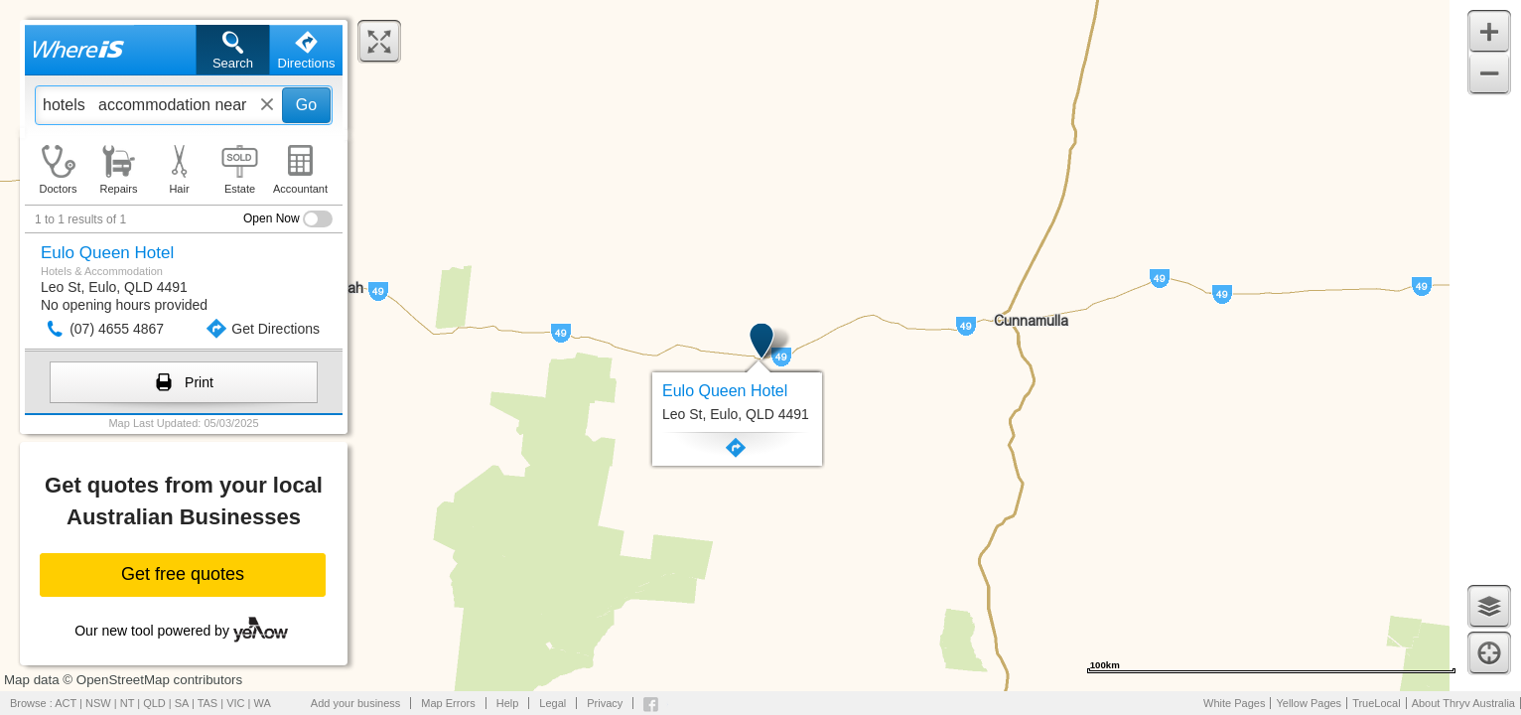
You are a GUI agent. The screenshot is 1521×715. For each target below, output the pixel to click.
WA (262, 703)
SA (182, 703)
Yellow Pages (1308, 703)
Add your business (356, 703)
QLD (154, 703)
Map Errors (448, 703)
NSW (98, 703)
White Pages (1234, 703)
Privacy (604, 703)
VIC (235, 703)
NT (127, 703)
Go (306, 104)
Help (507, 703)
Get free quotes (182, 574)
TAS (208, 703)
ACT (65, 703)
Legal (552, 703)
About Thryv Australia (1463, 703)
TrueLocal (1376, 703)
